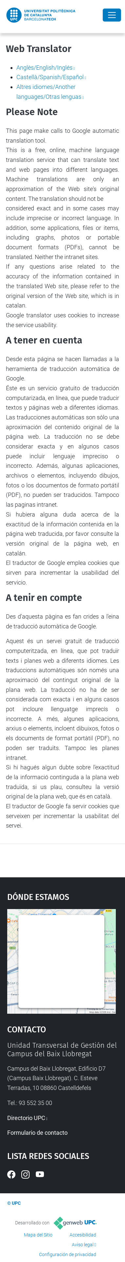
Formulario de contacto (37, 1132)
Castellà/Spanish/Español (50, 77)
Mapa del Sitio (38, 1234)
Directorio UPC (26, 1117)
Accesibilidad (83, 1234)
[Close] (112, 15)
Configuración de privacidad (67, 1254)
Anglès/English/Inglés (44, 67)
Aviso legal (83, 1244)
